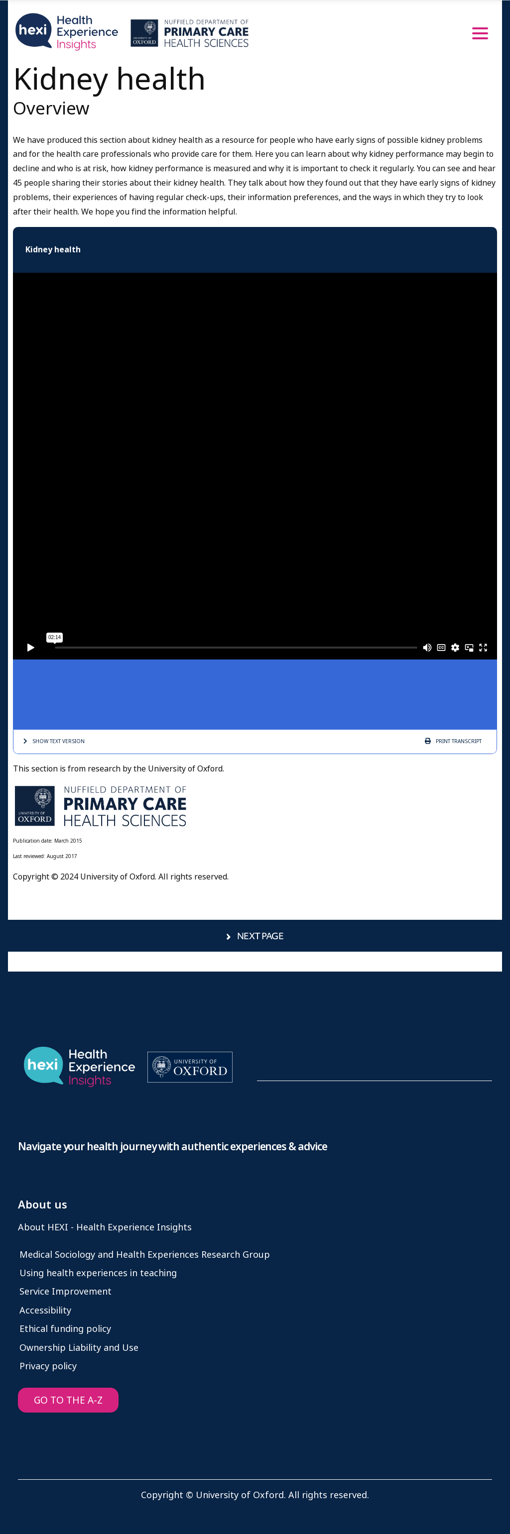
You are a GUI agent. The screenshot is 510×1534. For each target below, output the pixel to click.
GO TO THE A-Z (68, 1400)
